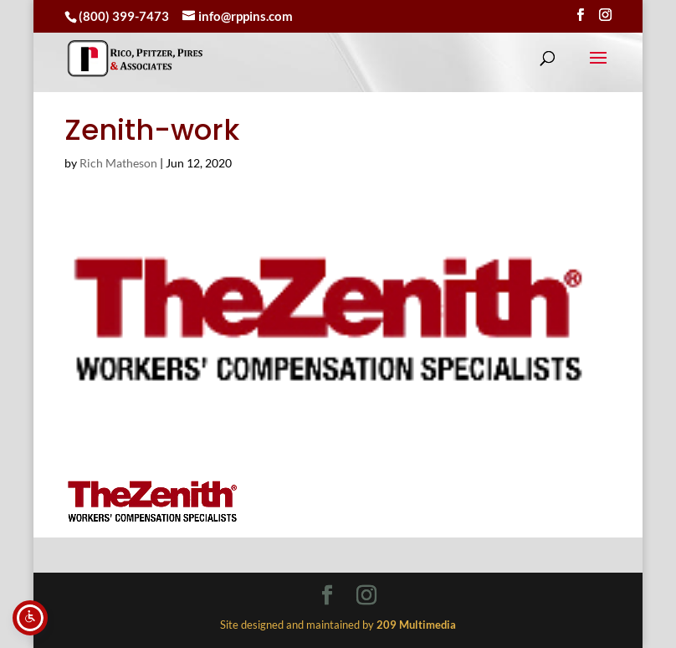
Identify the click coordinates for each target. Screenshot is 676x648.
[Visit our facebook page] (580, 15)
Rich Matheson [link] (118, 163)
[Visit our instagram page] (605, 15)
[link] (135, 58)
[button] (598, 68)
